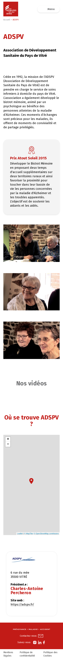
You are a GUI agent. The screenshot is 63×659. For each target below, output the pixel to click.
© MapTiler (28, 534)
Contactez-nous (28, 635)
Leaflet (20, 534)
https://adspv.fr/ (22, 604)
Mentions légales (8, 654)
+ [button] (8, 439)
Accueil (6, 20)
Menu (51, 9)
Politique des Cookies (50, 654)
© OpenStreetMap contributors (46, 534)
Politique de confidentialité (27, 654)
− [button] (8, 444)
